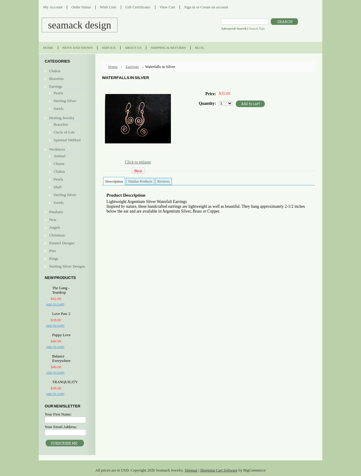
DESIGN (79, 25)
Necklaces (57, 149)
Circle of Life (64, 132)
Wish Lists (108, 7)
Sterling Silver (65, 100)
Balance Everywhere (61, 358)
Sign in (189, 7)
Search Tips (257, 28)
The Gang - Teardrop (61, 290)
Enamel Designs (61, 243)
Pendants (56, 212)
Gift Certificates (138, 7)
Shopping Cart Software (218, 470)
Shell (58, 187)
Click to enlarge (138, 162)
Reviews (163, 181)
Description (114, 181)
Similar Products (140, 181)
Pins (52, 250)
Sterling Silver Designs (67, 266)
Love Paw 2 (61, 314)
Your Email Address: (61, 427)
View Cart (167, 7)
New (52, 219)
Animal (59, 156)
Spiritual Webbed (67, 140)
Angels (54, 227)
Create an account (214, 7)
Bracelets (56, 78)
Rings (53, 258)
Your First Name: (58, 414)
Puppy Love (61, 335)
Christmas (57, 235)
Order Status (81, 7)
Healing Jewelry (61, 118)
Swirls (59, 108)
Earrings (55, 86)
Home (113, 66)
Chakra (54, 71)
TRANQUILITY (65, 382)
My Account (52, 7)
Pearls (58, 93)
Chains (59, 163)
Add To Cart (55, 304)
